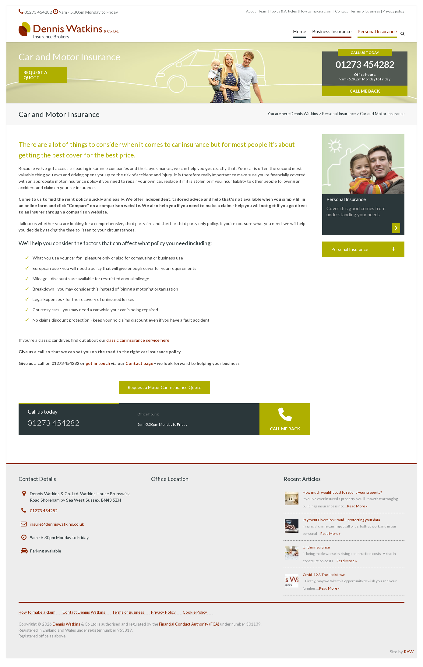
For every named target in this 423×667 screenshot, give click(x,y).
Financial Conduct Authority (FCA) (189, 624)
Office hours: (148, 414)
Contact (341, 11)
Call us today (43, 411)
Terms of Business (128, 612)
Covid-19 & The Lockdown (324, 574)
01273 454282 (38, 12)
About (251, 11)
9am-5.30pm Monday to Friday (162, 424)
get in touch (98, 363)
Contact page (139, 363)
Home (299, 31)
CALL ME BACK (285, 428)
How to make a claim (316, 11)
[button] (363, 249)
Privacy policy (393, 11)
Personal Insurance (377, 31)
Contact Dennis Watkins (83, 612)
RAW (409, 651)
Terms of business (365, 11)
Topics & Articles (283, 11)
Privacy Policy (163, 612)
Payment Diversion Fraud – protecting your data (341, 519)
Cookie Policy (195, 612)
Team (262, 11)
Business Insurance (331, 31)
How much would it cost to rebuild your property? (342, 492)
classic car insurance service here (137, 340)
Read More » (357, 506)
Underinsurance (316, 547)
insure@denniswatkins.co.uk (57, 524)
